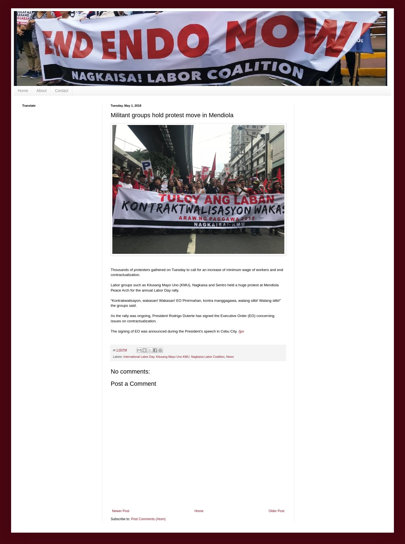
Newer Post (120, 511)
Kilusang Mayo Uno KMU (172, 356)
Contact (61, 90)
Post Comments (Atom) (148, 519)
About (41, 90)
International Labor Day (138, 356)
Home (23, 90)
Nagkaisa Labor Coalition (208, 356)
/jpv (241, 331)
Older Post (276, 511)
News (230, 356)
